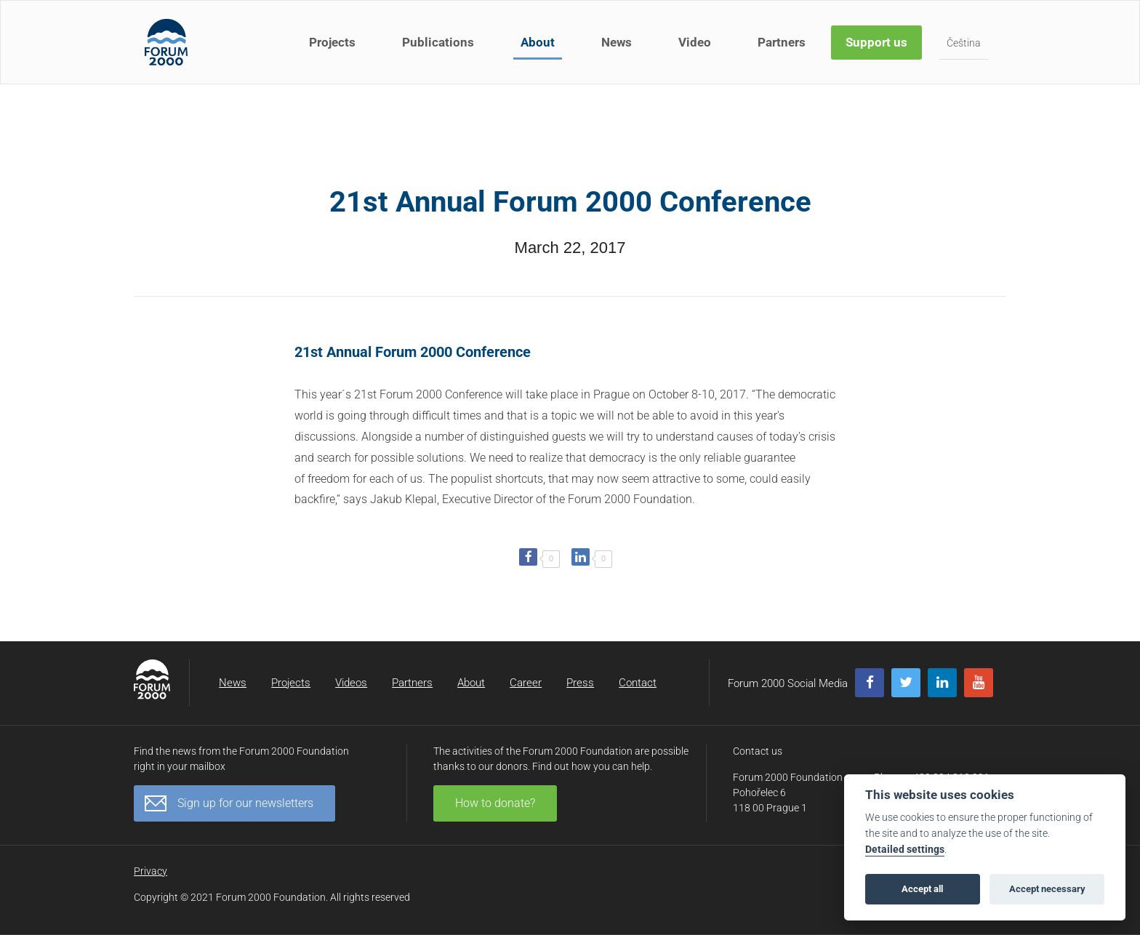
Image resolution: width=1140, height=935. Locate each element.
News (616, 42)
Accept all (922, 888)
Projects (332, 42)
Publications (438, 42)
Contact (638, 682)
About (538, 42)
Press (580, 682)
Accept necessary (1047, 888)
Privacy (150, 871)
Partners (782, 42)
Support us (876, 42)
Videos (351, 682)
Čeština (964, 43)
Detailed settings (904, 849)
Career (526, 682)
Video (694, 42)
